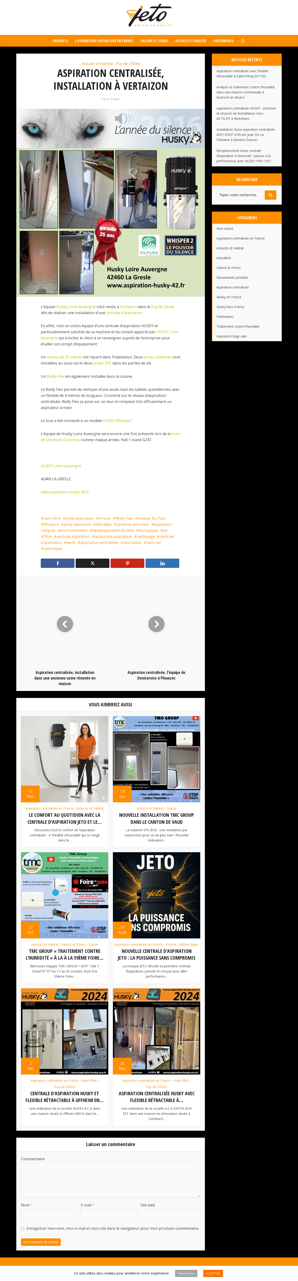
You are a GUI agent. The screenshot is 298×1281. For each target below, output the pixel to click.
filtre (48, 536)
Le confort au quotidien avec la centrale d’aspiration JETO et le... (64, 818)
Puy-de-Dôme (128, 63)
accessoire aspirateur (113, 536)
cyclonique (53, 548)
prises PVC (102, 363)
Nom (27, 1203)
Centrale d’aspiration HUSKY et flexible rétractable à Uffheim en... (65, 1095)
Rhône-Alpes (189, 944)
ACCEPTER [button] (213, 1273)
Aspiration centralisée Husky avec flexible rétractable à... (157, 1095)
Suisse (171, 808)
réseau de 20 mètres (64, 357)
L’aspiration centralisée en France (104, 40)
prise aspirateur (80, 518)
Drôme (171, 944)
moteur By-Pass (152, 518)
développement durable (113, 530)
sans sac (153, 542)
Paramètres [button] (186, 1273)
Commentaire (33, 1157)
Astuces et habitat (191, 40)
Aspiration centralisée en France (49, 808)
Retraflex (104, 524)
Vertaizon (128, 306)
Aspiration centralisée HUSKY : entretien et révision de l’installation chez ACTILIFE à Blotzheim (246, 113)
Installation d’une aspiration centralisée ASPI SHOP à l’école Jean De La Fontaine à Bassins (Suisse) (246, 134)
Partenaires (223, 40)
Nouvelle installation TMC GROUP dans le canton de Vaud (156, 818)
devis (71, 542)
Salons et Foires (154, 40)
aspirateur (132, 542)
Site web (147, 1203)
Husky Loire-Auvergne (76, 306)
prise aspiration (77, 524)
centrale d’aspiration (124, 312)
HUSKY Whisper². (118, 420)
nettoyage (146, 536)
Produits (60, 40)
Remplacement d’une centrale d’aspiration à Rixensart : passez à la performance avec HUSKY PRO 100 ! (244, 155)
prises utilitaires (157, 357)
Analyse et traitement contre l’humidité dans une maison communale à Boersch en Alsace (246, 92)
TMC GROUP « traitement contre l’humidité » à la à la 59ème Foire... (65, 954)
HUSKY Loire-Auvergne (61, 465)
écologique (148, 530)
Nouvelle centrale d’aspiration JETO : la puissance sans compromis (156, 954)
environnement (74, 530)
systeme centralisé (133, 524)
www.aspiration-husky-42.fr (65, 492)
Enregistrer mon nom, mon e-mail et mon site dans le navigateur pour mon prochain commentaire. (113, 1227)
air (165, 530)
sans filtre (52, 518)
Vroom (105, 518)
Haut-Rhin (89, 1079)
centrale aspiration (73, 536)
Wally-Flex (55, 376)
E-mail (88, 1203)
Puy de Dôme (162, 306)
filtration (51, 524)
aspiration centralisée (99, 542)
